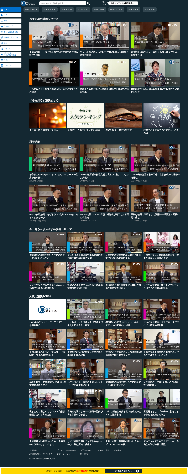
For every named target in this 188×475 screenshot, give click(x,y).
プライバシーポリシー (66, 450)
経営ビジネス (116, 10)
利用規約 (33, 450)
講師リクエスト (63, 454)
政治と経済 (150, 10)
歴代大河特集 (31, 10)
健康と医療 (99, 10)
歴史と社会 (67, 10)
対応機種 (117, 450)
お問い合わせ (86, 450)
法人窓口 (84, 454)
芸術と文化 (83, 10)
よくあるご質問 (102, 450)
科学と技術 (133, 10)
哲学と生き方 (49, 10)
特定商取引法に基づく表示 (40, 454)
